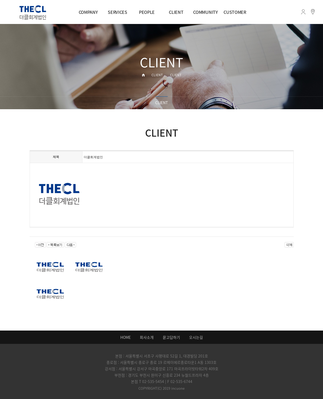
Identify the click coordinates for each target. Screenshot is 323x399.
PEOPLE (147, 12)
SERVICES (117, 12)
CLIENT (176, 12)
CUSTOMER (235, 12)
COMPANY (88, 12)
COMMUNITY (205, 12)
